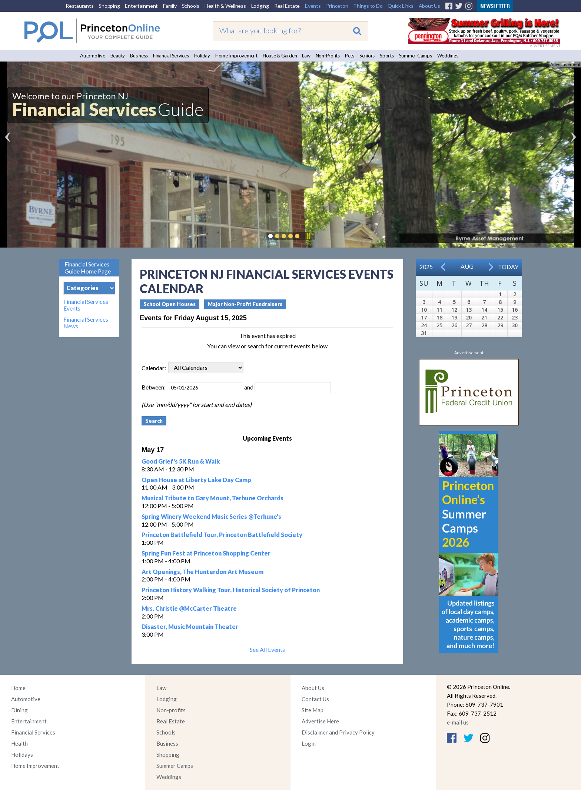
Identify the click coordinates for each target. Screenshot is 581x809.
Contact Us (315, 699)
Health (19, 743)
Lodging (260, 6)
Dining (19, 710)
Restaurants (79, 6)
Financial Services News (85, 322)
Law (306, 56)
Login (309, 743)
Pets (349, 56)
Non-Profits (328, 56)
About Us (429, 6)
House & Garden (280, 56)
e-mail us (458, 722)
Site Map (312, 710)
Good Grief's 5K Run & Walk (181, 461)
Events (313, 6)
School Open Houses (169, 304)
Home (18, 687)
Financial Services (171, 56)
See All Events (267, 649)
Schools (190, 6)
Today (508, 266)
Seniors (367, 56)
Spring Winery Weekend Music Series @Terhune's (211, 516)
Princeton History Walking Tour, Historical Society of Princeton (231, 589)
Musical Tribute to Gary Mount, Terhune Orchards (212, 497)
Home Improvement (236, 56)
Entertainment (141, 6)
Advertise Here (320, 721)
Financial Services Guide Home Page (87, 268)
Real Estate (287, 6)
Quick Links (400, 6)
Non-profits (171, 710)
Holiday (202, 56)
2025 (426, 266)
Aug (467, 266)
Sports (387, 56)
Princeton (337, 6)
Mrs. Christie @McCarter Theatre (189, 608)
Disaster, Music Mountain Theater (190, 626)
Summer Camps (415, 56)
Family (170, 6)
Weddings (447, 56)
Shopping (109, 6)
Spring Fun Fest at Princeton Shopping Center (206, 553)
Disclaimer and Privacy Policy (338, 732)
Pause (308, 236)
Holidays (22, 754)
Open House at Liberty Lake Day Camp (196, 479)
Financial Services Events (85, 305)
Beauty (117, 56)
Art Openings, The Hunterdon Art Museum (202, 571)
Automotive (92, 56)
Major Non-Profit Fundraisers (245, 304)
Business (139, 56)
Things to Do (367, 6)
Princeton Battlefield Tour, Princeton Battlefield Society (222, 534)
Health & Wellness (225, 6)
